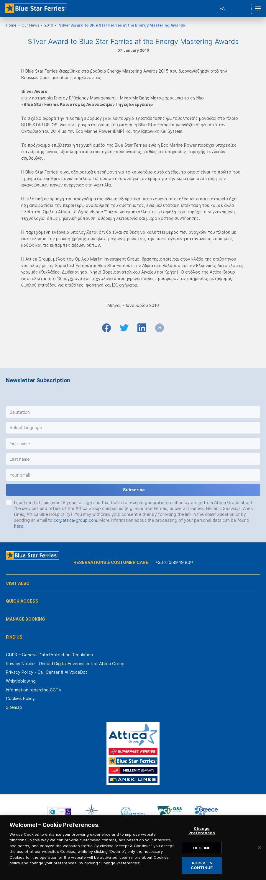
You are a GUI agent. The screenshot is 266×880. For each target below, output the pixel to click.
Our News (30, 25)
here (18, 526)
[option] (59, 812)
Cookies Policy (20, 698)
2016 (48, 25)
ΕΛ (222, 8)
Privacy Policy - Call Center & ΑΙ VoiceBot (46, 672)
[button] (133, 412)
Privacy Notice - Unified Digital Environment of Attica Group (65, 663)
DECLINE (202, 857)
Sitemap (14, 707)
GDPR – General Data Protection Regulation (49, 654)
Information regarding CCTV (33, 689)
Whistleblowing (21, 680)
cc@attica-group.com (75, 520)
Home (11, 25)
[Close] (259, 857)
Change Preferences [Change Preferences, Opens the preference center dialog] (201, 840)
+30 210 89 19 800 (174, 562)
